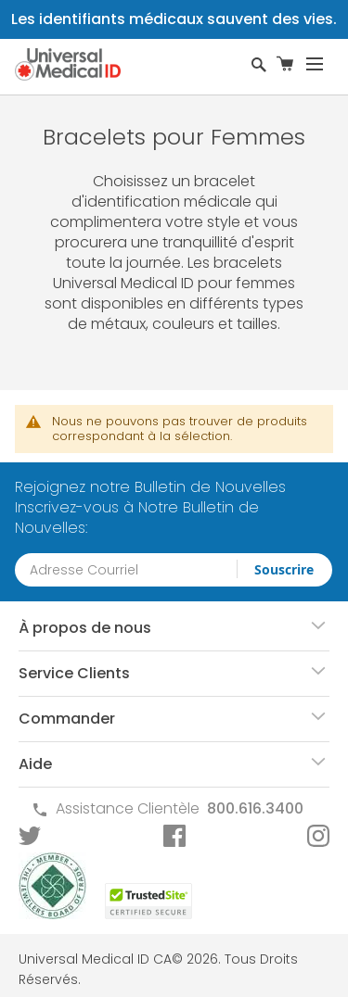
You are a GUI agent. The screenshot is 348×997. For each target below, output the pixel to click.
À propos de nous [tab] (85, 627)
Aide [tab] (35, 764)
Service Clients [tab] (74, 673)
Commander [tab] (67, 718)
